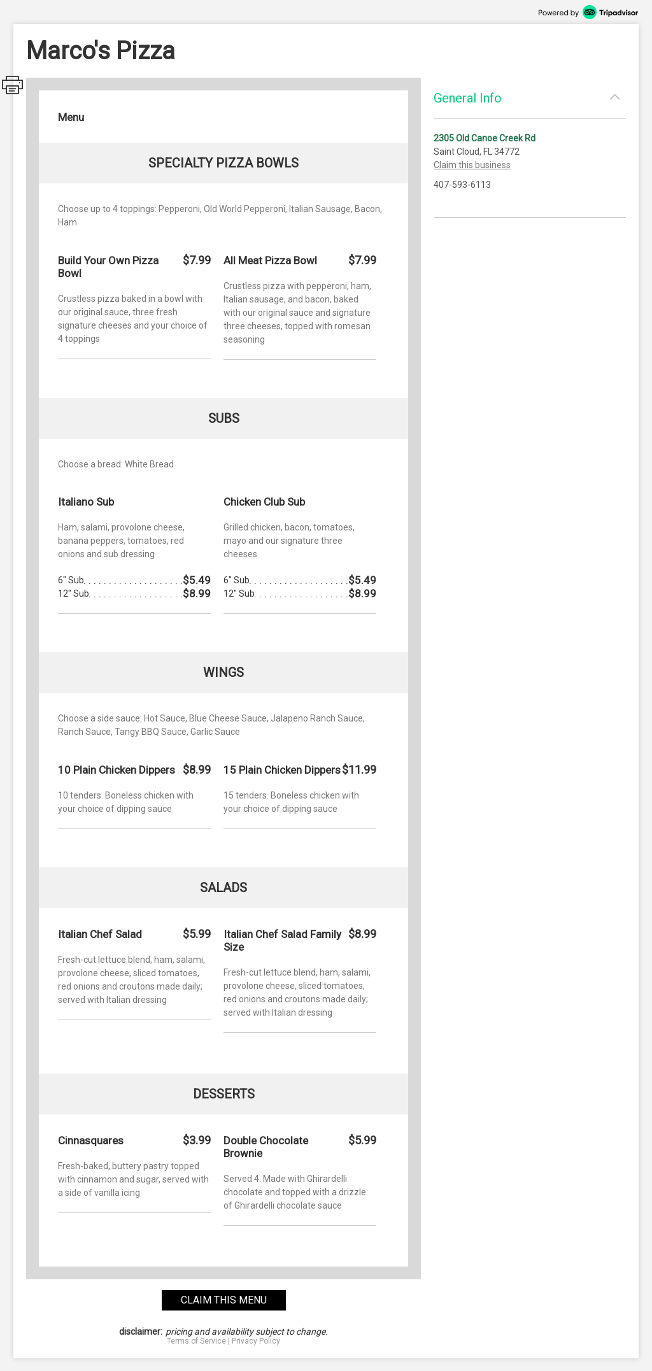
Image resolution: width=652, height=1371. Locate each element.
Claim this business (472, 165)
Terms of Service (196, 1341)
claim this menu (224, 1300)
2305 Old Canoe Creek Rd (484, 138)
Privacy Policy (256, 1341)
